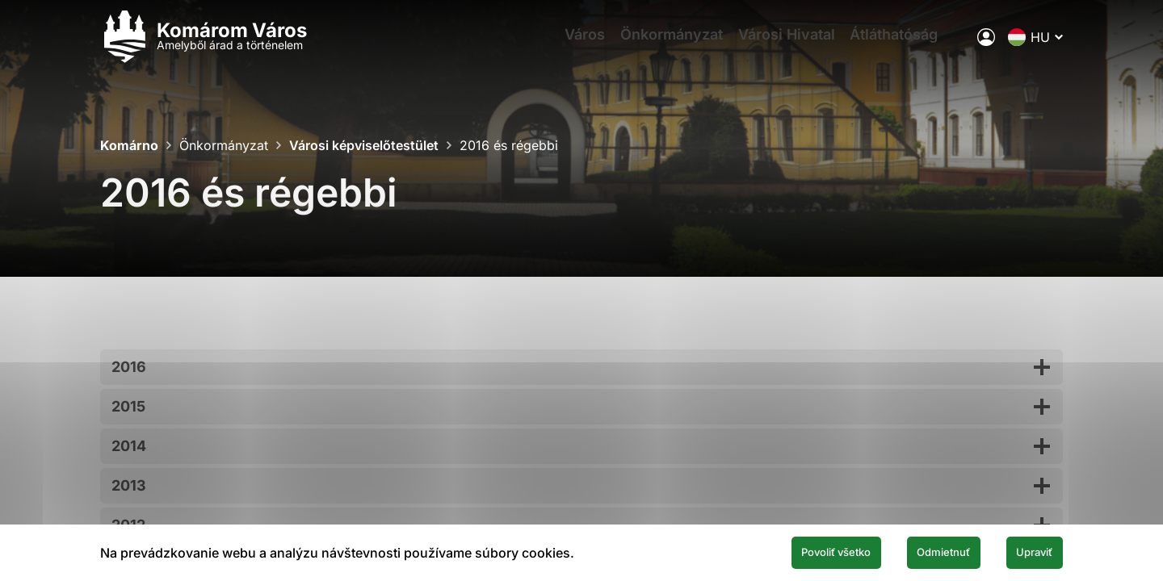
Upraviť (1024, 551)
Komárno (129, 145)
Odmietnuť (911, 551)
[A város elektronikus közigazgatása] (986, 44)
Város (572, 44)
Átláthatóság (909, 44)
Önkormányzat (668, 44)
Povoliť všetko (777, 551)
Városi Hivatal (792, 44)
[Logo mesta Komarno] (203, 45)
